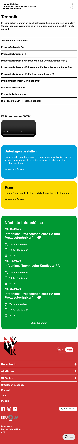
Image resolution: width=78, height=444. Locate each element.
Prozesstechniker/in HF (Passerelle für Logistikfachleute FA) (34, 60)
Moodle (5, 400)
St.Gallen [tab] (7, 378)
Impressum (6, 426)
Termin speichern (18, 244)
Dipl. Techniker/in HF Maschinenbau (21, 101)
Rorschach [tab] (8, 364)
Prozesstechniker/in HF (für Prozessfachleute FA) (28, 74)
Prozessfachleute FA (12, 47)
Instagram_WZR (9, 409)
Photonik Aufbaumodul (13, 94)
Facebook (3, 409)
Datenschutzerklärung (11, 429)
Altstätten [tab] (7, 371)
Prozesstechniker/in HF (14, 54)
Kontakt (5, 390)
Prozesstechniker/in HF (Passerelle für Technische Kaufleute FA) (36, 67)
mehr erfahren (16, 169)
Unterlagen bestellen (12, 385)
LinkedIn (15, 409)
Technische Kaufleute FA (14, 40)
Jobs (3, 395)
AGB (3, 432)
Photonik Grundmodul (13, 87)
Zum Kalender (39, 323)
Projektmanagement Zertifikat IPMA (20, 80)
